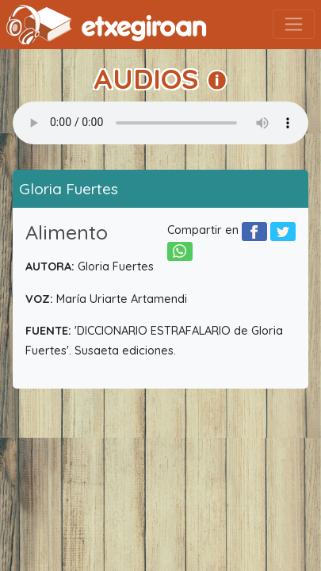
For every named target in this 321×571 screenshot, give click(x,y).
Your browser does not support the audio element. (160, 123)
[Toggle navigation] (294, 24)
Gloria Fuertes (68, 188)
